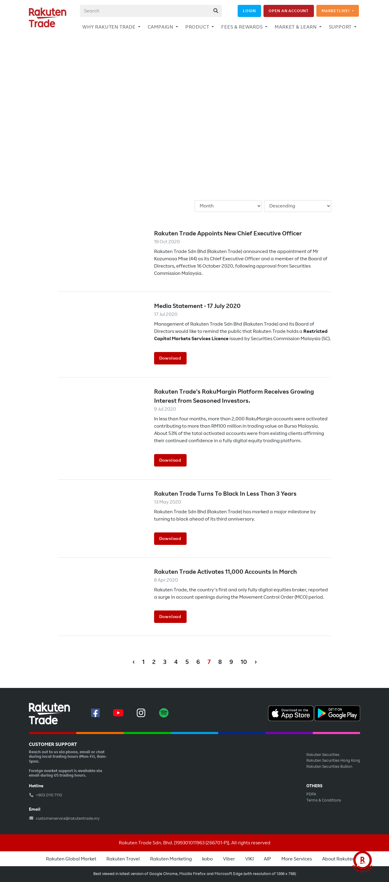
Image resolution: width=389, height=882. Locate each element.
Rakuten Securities (322, 754)
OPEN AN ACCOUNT (289, 10)
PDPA (311, 794)
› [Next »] (256, 662)
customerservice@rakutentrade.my (64, 818)
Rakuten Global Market (71, 859)
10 (244, 662)
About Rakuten (338, 859)
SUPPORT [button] (341, 27)
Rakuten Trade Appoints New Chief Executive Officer (228, 233)
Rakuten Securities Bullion (329, 766)
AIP (267, 859)
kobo (207, 859)
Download (170, 358)
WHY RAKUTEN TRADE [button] (109, 27)
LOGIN (249, 10)
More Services (296, 859)
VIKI (249, 859)
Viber (229, 859)
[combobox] (151, 11)
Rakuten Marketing (171, 859)
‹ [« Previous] (134, 662)
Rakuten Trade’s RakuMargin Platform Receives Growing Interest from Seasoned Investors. (234, 396)
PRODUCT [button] (197, 27)
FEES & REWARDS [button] (242, 27)
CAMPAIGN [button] (161, 27)
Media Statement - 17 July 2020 (197, 306)
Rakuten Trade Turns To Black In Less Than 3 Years (225, 493)
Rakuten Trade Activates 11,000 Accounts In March (225, 572)
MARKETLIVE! (336, 10)
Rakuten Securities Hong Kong (333, 760)
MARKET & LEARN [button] (296, 27)
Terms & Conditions (323, 800)
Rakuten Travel (123, 859)
